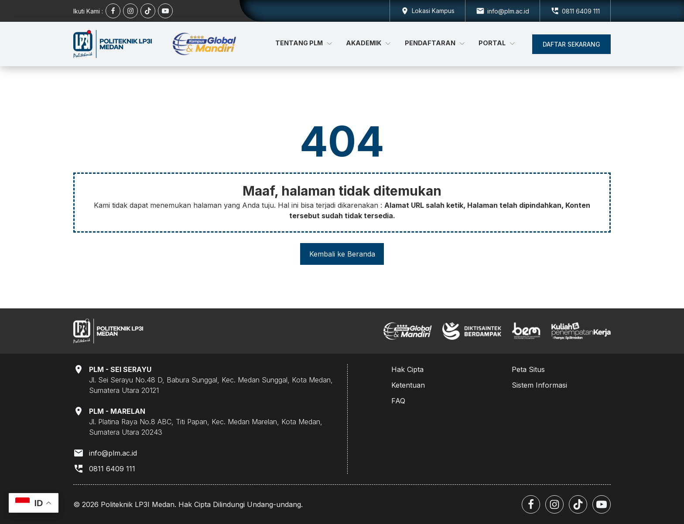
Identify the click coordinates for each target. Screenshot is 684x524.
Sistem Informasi (539, 385)
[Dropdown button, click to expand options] (427, 11)
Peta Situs (528, 369)
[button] (571, 44)
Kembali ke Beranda (342, 254)
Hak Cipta (407, 369)
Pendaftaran (435, 43)
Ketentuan (408, 385)
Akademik (368, 43)
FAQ (398, 400)
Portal (497, 43)
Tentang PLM (303, 43)
